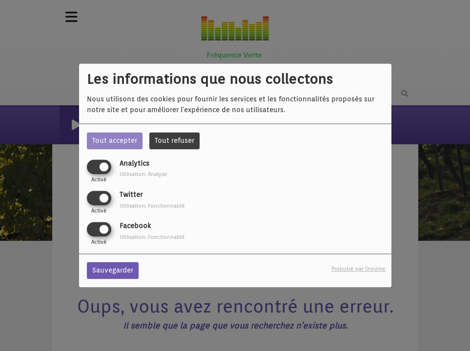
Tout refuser (174, 140)
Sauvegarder (112, 270)
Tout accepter (114, 140)
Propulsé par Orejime (358, 269)
